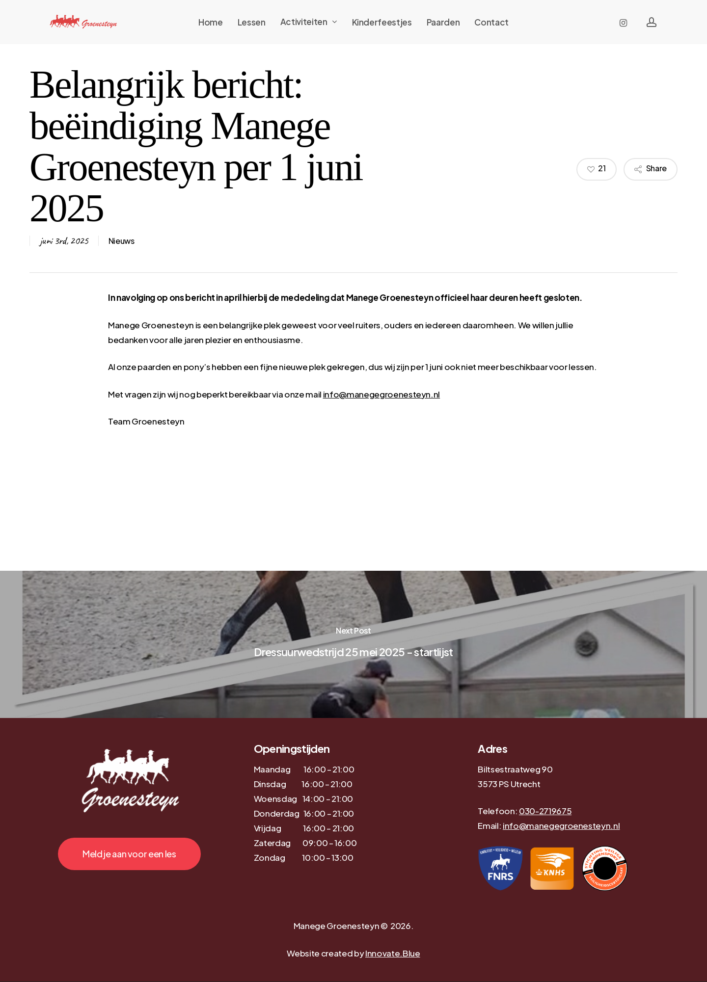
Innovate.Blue (392, 953)
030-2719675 (545, 810)
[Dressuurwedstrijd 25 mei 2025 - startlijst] (353, 644)
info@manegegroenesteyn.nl (381, 394)
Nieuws (122, 241)
